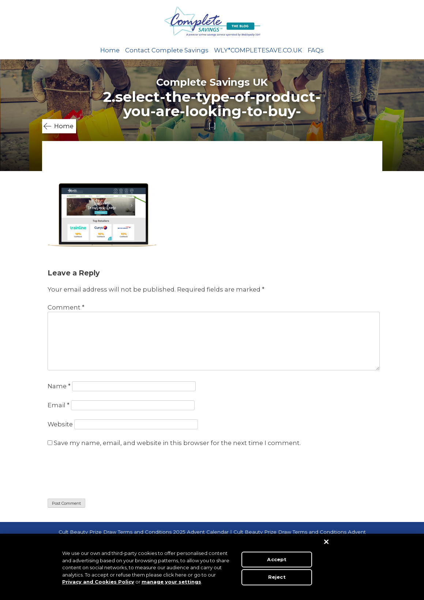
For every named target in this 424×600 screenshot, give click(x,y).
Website (60, 424)
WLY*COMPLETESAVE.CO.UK (258, 50)
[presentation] (103, 474)
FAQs (316, 50)
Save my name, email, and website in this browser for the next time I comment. (177, 443)
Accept (276, 559)
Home (110, 50)
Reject (277, 577)
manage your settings (171, 582)
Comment (66, 307)
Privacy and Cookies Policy (98, 582)
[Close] (326, 542)
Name (59, 386)
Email (59, 405)
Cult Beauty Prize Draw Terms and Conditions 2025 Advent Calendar (144, 532)
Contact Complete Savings (167, 50)
